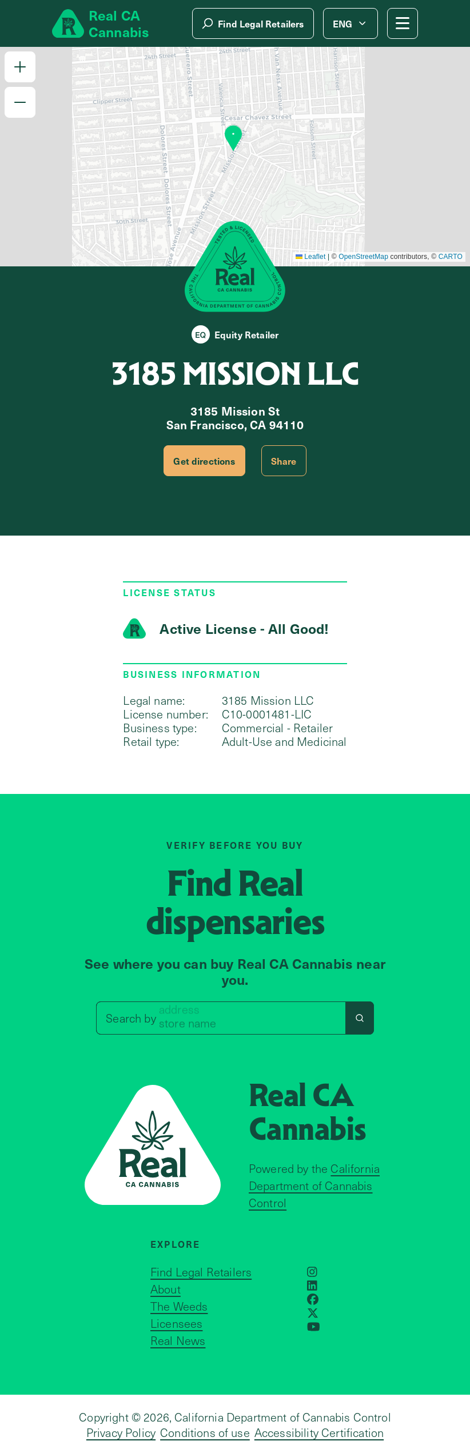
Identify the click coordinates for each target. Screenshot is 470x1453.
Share (284, 460)
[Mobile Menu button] (402, 23)
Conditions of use (205, 1432)
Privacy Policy (121, 1432)
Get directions (204, 460)
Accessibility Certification (319, 1432)
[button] (20, 66)
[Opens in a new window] (312, 1272)
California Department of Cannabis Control (314, 1185)
